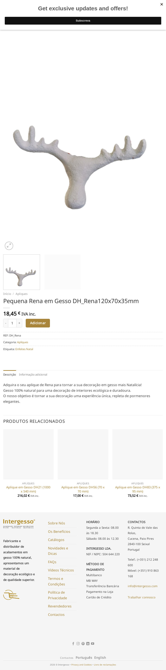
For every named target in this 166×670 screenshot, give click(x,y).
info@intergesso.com (143, 586)
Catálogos (56, 539)
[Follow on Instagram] (78, 644)
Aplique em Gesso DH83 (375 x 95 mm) (137, 489)
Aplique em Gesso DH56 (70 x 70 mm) (83, 489)
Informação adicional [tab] (33, 374)
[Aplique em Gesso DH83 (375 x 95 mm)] (137, 454)
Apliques (22, 294)
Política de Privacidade (57, 595)
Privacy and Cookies (81, 664)
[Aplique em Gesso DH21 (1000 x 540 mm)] (28, 454)
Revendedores (60, 606)
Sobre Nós (56, 523)
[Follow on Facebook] (73, 644)
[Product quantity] (12, 323)
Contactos (56, 614)
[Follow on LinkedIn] (87, 644)
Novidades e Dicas (58, 551)
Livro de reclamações (105, 664)
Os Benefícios (59, 531)
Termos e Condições (56, 581)
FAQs (52, 562)
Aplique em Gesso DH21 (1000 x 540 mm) (28, 489)
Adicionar (38, 323)
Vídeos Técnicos (61, 570)
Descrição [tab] (9, 374)
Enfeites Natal (24, 349)
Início (7, 294)
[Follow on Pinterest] (83, 644)
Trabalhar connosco (141, 597)
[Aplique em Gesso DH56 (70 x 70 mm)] (83, 454)
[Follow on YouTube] (92, 644)
